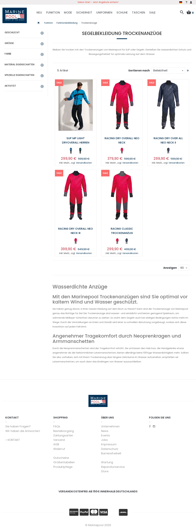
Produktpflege (62, 466)
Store (104, 471)
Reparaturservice (113, 466)
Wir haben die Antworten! (22, 430)
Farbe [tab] (8, 53)
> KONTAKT (12, 439)
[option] (71, 150)
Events (105, 435)
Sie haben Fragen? (18, 426)
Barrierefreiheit (111, 453)
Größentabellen (64, 462)
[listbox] (75, 151)
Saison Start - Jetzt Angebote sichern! (98, 2)
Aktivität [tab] (10, 85)
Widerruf (59, 448)
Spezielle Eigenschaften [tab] (19, 74)
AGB (56, 444)
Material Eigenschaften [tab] (19, 64)
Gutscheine (61, 457)
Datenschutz (109, 448)
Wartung (107, 462)
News (104, 430)
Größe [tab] (9, 42)
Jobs (104, 439)
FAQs (56, 426)
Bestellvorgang (63, 430)
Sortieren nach (139, 70)
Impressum (109, 444)
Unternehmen (110, 426)
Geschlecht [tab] (12, 32)
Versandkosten (84, 162)
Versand (59, 439)
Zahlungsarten (63, 435)
